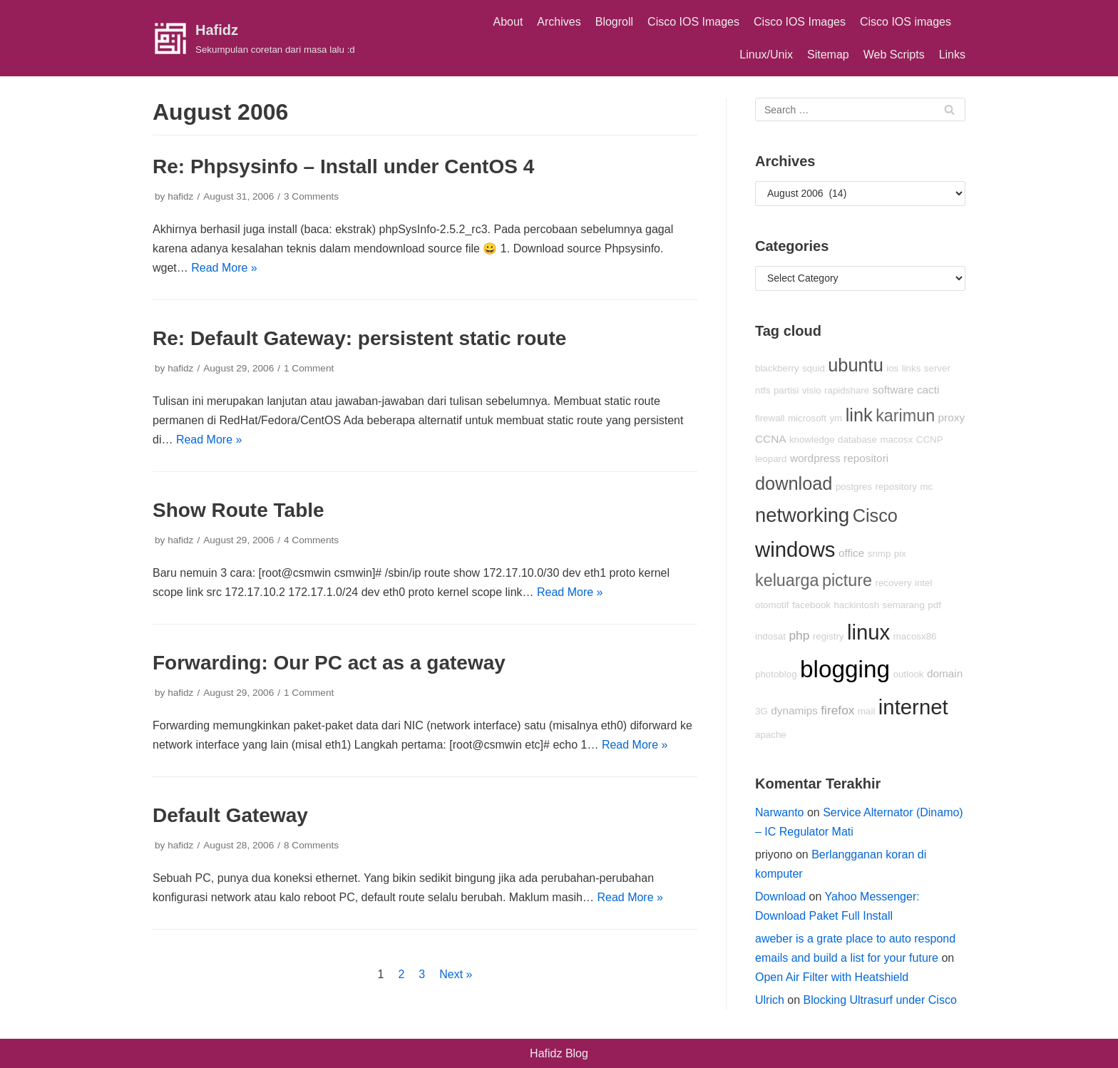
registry (828, 636)
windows (795, 549)
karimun (905, 415)
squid (813, 368)
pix (900, 553)
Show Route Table (238, 510)
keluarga (787, 580)
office (851, 553)
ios (892, 368)
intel (923, 582)
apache (770, 734)
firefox (837, 710)
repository (896, 486)
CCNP (929, 439)
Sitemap (828, 54)
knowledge (812, 439)
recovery (893, 582)
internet (913, 707)
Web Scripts (894, 54)
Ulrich (769, 1000)
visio (811, 390)
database (857, 439)
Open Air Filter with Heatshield (831, 977)
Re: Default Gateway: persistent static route (359, 338)
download (793, 483)
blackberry (777, 368)
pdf (934, 605)
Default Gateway (230, 815)
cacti (928, 390)
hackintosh (856, 605)
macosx (896, 439)
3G (761, 711)
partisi (786, 390)
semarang (904, 605)
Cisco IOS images (905, 22)
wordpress (815, 458)
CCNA (770, 439)
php (799, 635)
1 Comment (309, 368)
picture (847, 580)
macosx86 (915, 636)
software (893, 390)
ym (835, 418)
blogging (845, 669)
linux (868, 632)
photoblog (776, 674)
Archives (558, 22)
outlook (908, 674)
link (859, 415)
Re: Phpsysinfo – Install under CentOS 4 (343, 166)
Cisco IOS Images (693, 22)
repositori (865, 458)
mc (926, 486)
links (911, 368)
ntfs (762, 390)
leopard (770, 458)
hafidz (180, 196)
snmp (879, 553)
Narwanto (779, 812)
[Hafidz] (254, 38)
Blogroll (614, 22)
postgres (854, 486)
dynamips (794, 710)
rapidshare (846, 390)
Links (952, 54)
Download (780, 896)
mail (866, 711)
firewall (769, 418)
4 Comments (311, 540)
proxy (951, 417)
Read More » (224, 268)
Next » (455, 974)
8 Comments (311, 845)
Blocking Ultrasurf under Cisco (880, 1000)
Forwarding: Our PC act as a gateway (329, 663)
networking (802, 515)
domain (945, 673)
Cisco (875, 515)
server (937, 368)
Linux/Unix (766, 54)
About (508, 22)
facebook (811, 605)
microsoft (807, 418)
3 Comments (311, 196)
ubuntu (855, 365)
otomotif (772, 605)
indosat (770, 636)
